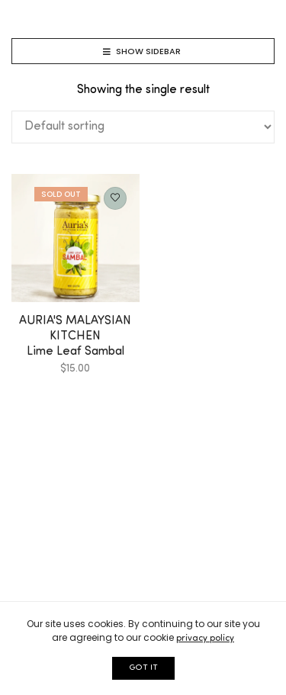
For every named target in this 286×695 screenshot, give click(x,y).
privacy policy (205, 638)
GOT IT (143, 668)
